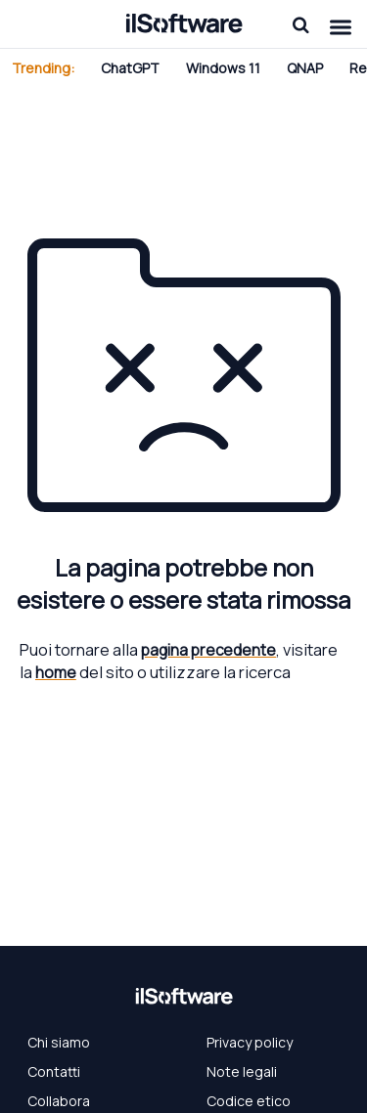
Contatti (53, 1071)
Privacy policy (249, 1042)
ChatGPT (130, 68)
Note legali (241, 1071)
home (55, 672)
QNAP (305, 68)
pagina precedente (208, 650)
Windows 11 (223, 68)
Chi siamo (58, 1042)
